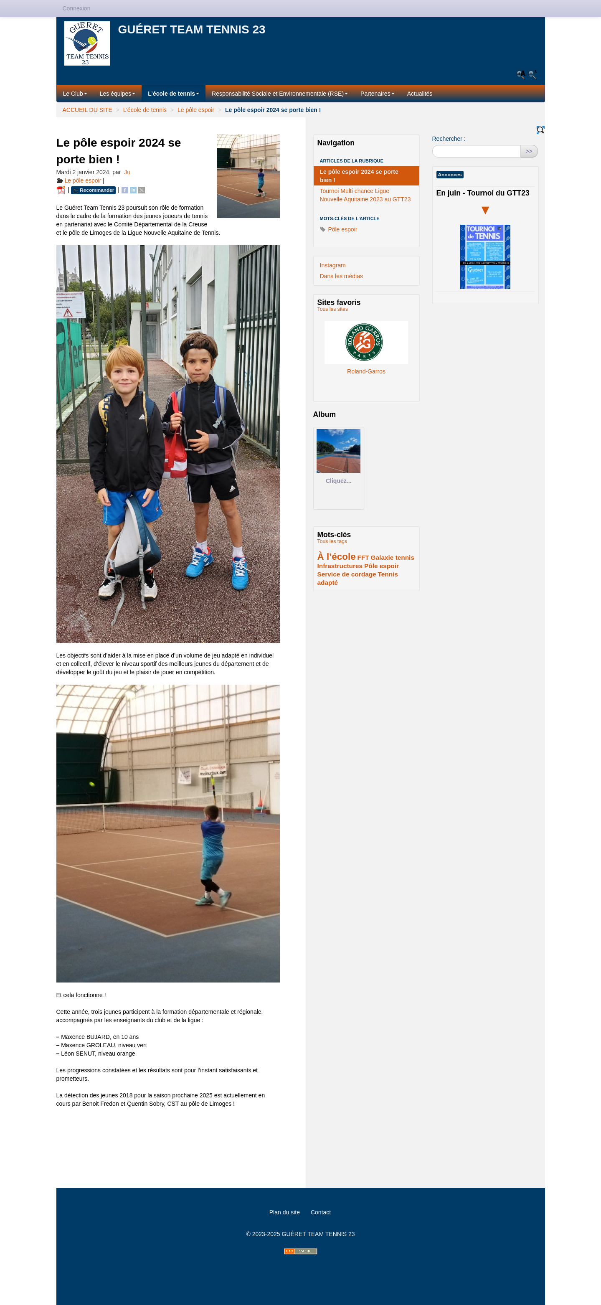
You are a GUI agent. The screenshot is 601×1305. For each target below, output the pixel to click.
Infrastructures (340, 565)
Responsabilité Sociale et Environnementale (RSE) (280, 93)
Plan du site (284, 1212)
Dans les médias (341, 276)
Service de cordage (346, 574)
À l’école (336, 556)
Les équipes (118, 93)
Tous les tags (332, 541)
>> (529, 151)
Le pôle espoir (196, 110)
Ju (127, 172)
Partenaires (377, 93)
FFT (363, 557)
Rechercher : (449, 138)
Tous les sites (332, 309)
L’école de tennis (173, 93)
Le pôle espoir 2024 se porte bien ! (359, 175)
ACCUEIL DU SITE (87, 110)
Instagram (333, 265)
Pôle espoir (339, 229)
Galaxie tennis (392, 557)
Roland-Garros (366, 342)
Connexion (77, 8)
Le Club (75, 93)
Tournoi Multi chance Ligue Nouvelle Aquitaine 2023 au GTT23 (365, 195)
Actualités (420, 93)
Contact (321, 1212)
